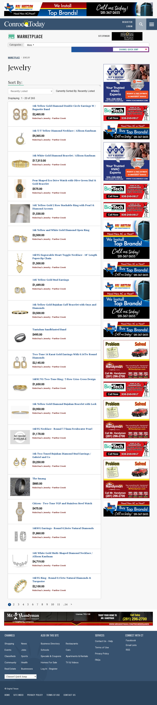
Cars (68, 650)
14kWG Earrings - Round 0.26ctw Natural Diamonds (63, 528)
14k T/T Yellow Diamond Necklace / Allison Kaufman (64, 130)
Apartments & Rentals (77, 656)
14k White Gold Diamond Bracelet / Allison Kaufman (63, 155)
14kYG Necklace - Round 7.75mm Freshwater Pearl (62, 428)
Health (24, 662)
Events (8, 650)
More (30, 45)
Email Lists (131, 645)
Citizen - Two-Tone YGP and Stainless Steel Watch (62, 503)
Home (7, 694)
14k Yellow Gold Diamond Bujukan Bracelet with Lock (64, 404)
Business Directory (50, 643)
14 (66, 604)
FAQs (97, 660)
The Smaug (39, 478)
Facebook (131, 640)
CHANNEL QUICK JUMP (128, 49)
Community (10, 662)
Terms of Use (102, 647)
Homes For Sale (49, 662)
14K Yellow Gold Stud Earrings (50, 279)
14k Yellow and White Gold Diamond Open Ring (60, 230)
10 (52, 604)
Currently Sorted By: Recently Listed (75, 91)
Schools (45, 650)
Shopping (9, 643)
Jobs (23, 650)
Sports (24, 656)
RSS (128, 649)
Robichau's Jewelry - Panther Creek (49, 118)
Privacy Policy (102, 653)
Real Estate (10, 668)
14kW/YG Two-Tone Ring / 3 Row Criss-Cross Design (64, 379)
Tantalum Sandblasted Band (49, 329)
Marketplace (30, 36)
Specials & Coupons (51, 656)
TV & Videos (72, 662)
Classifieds (10, 656)
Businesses (27, 668)
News (24, 643)
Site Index (18, 694)
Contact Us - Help (104, 641)
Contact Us (70, 694)
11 (58, 604)
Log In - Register (49, 668)
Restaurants (72, 643)
